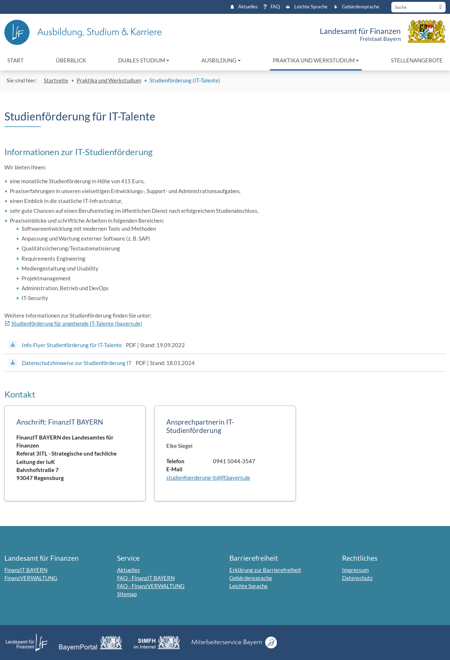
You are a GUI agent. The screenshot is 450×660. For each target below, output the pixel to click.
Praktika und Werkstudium (109, 80)
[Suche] (418, 7)
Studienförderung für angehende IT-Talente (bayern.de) (76, 323)
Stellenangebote (417, 60)
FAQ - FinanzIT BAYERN (146, 578)
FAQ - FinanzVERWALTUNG (151, 586)
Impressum (355, 570)
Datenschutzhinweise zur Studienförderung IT (77, 363)
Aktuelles (244, 6)
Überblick (71, 60)
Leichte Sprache (306, 6)
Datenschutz (357, 578)
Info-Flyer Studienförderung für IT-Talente (72, 345)
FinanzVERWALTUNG (30, 578)
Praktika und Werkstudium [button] (314, 60)
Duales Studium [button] (141, 60)
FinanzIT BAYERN (25, 570)
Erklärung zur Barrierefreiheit (265, 570)
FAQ (272, 6)
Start (15, 60)
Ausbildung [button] (218, 60)
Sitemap (127, 594)
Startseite (56, 80)
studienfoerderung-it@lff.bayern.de (208, 477)
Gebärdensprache (356, 6)
